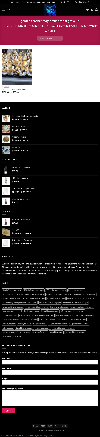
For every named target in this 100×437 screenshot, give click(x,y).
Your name (50, 361)
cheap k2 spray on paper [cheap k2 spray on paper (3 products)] (11, 299)
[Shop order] (50, 38)
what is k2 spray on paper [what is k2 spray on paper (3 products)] (12, 336)
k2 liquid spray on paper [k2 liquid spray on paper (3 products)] (50, 311)
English (66, 2)
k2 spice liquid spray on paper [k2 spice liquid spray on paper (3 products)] (43, 315)
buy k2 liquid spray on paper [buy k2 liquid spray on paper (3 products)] (13, 294)
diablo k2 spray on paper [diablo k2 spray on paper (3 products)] (56, 299)
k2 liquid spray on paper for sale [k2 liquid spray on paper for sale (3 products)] (72, 311)
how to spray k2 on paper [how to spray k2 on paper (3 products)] (59, 307)
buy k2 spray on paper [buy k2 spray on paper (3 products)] (54, 294)
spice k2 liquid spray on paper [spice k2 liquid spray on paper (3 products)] (63, 328)
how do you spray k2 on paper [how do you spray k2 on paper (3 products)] (50, 303)
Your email (50, 371)
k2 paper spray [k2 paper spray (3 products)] (24, 315)
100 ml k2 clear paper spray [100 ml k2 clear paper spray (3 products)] (34, 290)
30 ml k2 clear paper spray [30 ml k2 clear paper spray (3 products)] (12, 290)
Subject (50, 381)
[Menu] (6, 10)
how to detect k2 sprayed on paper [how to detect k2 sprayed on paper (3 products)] (75, 303)
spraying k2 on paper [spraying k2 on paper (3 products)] (40, 332)
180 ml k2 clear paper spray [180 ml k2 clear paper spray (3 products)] (56, 290)
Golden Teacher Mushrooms (14, 89)
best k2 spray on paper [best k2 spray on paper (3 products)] (76, 290)
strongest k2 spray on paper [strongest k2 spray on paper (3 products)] (75, 332)
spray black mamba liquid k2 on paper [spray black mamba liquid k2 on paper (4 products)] (16, 332)
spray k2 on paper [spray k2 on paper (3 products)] (56, 332)
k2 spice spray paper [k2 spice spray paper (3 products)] (29, 319)
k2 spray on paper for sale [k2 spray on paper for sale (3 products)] (58, 324)
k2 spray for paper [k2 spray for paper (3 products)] (24, 324)
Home (6, 25)
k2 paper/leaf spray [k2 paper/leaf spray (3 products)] (10, 315)
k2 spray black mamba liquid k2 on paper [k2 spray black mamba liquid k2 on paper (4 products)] (54, 319)
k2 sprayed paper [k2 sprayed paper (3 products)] (9, 324)
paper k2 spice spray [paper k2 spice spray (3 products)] (43, 328)
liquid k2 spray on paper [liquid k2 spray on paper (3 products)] (24, 328)
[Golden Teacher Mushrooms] (17, 67)
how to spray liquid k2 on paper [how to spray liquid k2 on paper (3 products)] (82, 307)
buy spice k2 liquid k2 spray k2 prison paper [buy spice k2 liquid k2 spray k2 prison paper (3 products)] (80, 294)
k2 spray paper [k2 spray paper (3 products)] (8, 328)
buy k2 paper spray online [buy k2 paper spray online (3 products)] (34, 294)
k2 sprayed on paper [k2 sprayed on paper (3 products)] (78, 319)
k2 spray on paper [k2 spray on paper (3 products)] (39, 324)
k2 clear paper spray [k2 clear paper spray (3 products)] (31, 311)
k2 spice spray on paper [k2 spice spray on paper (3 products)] (11, 319)
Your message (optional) (50, 397)
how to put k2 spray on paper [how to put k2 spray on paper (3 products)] (13, 307)
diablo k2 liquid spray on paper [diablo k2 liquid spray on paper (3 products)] (34, 299)
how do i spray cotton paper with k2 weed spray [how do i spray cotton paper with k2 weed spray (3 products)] (20, 303)
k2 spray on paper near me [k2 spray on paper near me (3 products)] (79, 324)
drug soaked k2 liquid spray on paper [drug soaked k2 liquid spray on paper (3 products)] (80, 299)
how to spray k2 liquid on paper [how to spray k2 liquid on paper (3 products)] (37, 307)
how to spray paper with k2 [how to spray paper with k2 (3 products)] (12, 311)
